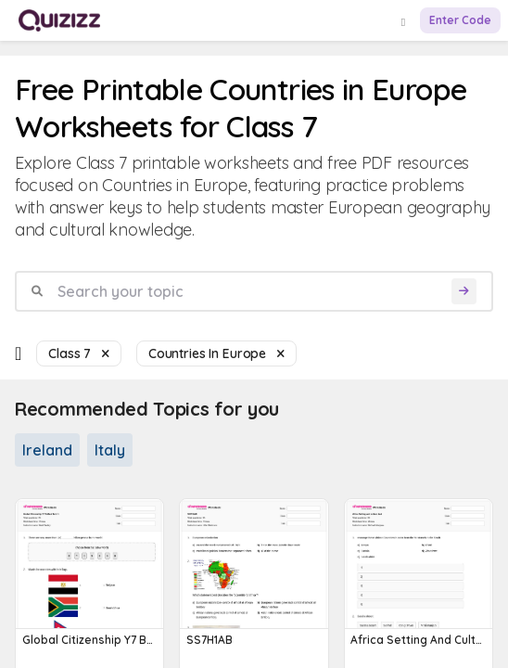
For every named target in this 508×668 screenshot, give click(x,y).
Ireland (47, 450)
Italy (110, 450)
